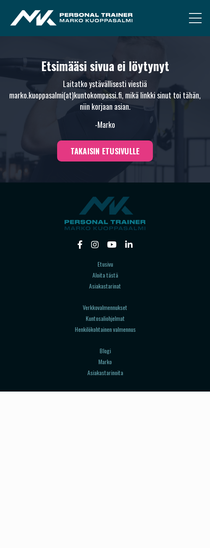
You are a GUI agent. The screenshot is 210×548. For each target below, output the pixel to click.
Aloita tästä (105, 274)
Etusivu (105, 263)
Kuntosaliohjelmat (105, 318)
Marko (105, 361)
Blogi (105, 350)
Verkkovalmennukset (105, 307)
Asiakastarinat (105, 285)
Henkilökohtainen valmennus (105, 329)
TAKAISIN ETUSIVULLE (105, 151)
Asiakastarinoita (105, 372)
